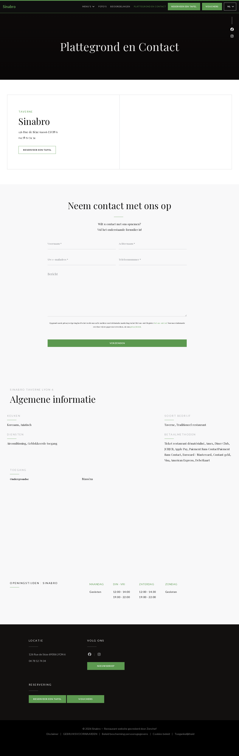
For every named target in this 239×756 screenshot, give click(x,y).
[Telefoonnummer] (153, 259)
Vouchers (212, 6)
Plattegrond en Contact (150, 6)
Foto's (102, 6)
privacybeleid (135, 326)
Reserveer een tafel (184, 6)
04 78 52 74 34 (26, 137)
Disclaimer (54, 734)
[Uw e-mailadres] (82, 259)
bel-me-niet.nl (160, 323)
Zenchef (151, 728)
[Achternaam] (153, 243)
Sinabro (9, 6)
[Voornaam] (82, 243)
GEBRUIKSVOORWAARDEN (82, 734)
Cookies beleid (164, 734)
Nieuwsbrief (106, 666)
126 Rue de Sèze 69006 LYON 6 (57, 131)
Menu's (88, 6)
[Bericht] (117, 293)
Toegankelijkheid (184, 734)
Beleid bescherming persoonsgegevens (127, 734)
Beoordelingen (120, 6)
